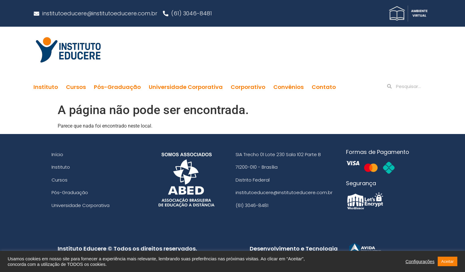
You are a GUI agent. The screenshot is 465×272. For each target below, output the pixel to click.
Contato (324, 87)
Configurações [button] (420, 261)
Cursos (76, 87)
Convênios (288, 87)
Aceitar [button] (447, 261)
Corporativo (248, 87)
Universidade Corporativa (186, 87)
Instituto (45, 87)
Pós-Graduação (117, 87)
